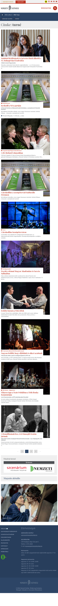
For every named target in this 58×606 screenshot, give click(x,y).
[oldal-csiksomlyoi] (29, 503)
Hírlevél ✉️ (4, 528)
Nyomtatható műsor (7, 534)
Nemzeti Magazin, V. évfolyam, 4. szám (13, 116)
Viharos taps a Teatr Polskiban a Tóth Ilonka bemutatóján (19, 393)
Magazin (21, 2)
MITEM (17, 18)
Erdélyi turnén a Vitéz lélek (12, 311)
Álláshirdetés (5, 540)
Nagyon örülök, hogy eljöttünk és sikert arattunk (21, 353)
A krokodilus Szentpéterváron (13, 232)
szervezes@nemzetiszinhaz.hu (29, 535)
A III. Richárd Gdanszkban (12, 153)
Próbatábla (4, 551)
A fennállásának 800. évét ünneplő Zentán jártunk (18, 435)
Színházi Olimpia (7, 18)
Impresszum (4, 548)
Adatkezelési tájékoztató (9, 531)
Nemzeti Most (8, 2)
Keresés (29, 462)
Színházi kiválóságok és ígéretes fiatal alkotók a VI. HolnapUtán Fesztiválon (21, 59)
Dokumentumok (6, 537)
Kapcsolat (4, 546)
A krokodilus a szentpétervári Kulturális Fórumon (18, 193)
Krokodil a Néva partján (11, 105)
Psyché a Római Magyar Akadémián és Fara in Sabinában (20, 272)
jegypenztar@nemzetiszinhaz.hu (33, 546)
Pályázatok (4, 543)
